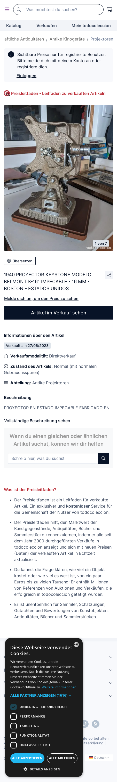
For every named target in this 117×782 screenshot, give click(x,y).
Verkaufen (46, 25)
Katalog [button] (13, 25)
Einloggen (26, 75)
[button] (43, 695)
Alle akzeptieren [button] (27, 758)
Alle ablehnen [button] (62, 758)
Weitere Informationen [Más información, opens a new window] (59, 687)
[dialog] (44, 707)
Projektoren (101, 39)
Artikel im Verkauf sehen (58, 312)
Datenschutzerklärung (85, 743)
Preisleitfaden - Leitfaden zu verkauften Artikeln (58, 93)
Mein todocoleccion (91, 25)
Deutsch (99, 758)
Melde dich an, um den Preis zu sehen (41, 298)
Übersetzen (19, 261)
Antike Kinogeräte (67, 39)
